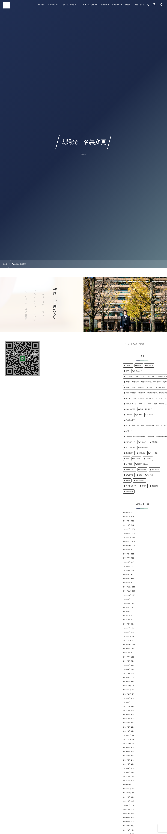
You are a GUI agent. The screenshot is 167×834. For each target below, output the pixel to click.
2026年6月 (126, 513)
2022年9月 (126, 698)
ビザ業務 (137, 458)
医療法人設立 (130, 469)
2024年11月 (127, 591)
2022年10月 (127, 694)
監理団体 (149, 458)
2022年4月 (126, 719)
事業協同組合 (140, 480)
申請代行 (143, 442)
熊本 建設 (154, 453)
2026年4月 (126, 521)
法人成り (150, 475)
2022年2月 (126, 727)
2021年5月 (126, 764)
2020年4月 (126, 818)
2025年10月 (127, 546)
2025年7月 (126, 558)
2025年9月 (126, 550)
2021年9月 (126, 748)
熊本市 (139, 365)
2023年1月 (126, 682)
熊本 (127, 371)
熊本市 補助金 (142, 464)
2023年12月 (127, 636)
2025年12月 (127, 537)
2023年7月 (126, 657)
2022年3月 (126, 723)
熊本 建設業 (130, 409)
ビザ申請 (129, 464)
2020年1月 (126, 830)
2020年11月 (127, 789)
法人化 (139, 415)
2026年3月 (126, 525)
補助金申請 (129, 475)
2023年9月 (126, 649)
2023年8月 (126, 653)
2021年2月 (126, 776)
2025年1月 (126, 583)
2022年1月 (126, 731)
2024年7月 (126, 607)
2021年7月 (126, 756)
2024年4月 (126, 620)
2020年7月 (126, 805)
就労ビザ (129, 431)
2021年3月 (126, 772)
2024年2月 (126, 628)
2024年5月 (126, 616)
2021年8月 (126, 752)
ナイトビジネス (131, 486)
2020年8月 (126, 801)
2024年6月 (126, 612)
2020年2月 (126, 826)
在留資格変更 (130, 420)
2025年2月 (126, 579)
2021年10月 (127, 743)
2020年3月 (126, 822)
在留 (127, 458)
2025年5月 (126, 566)
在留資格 (150, 415)
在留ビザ (129, 415)
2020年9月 (126, 797)
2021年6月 (126, 760)
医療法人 (143, 469)
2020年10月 (127, 793)
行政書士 (129, 365)
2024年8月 (126, 603)
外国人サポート (139, 371)
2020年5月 (126, 813)
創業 (140, 475)
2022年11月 (127, 690)
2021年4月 (126, 768)
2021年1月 (126, 780)
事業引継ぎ (129, 453)
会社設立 (150, 365)
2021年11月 (127, 739)
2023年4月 (126, 669)
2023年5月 (126, 665)
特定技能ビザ (130, 442)
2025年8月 (126, 554)
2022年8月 (126, 702)
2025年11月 (127, 541)
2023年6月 (126, 661)
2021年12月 (127, 735)
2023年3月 (126, 673)
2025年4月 (126, 570)
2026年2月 (126, 529)
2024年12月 (127, 587)
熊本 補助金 (130, 447)
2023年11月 (127, 640)
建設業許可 (155, 469)
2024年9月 (126, 599)
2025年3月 (126, 574)
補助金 (128, 480)
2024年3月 (126, 624)
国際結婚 (142, 453)
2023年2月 (126, 678)
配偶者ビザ (144, 447)
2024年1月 (126, 632)
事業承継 (155, 486)
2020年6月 (126, 809)
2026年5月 (126, 517)
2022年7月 (126, 706)
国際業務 (155, 442)
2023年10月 (127, 645)
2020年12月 (127, 785)
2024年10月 (127, 595)
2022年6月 (126, 710)
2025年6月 (126, 562)
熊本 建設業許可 (146, 409)
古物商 (144, 486)
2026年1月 (126, 533)
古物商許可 (129, 491)
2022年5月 (126, 715)
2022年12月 (127, 686)
